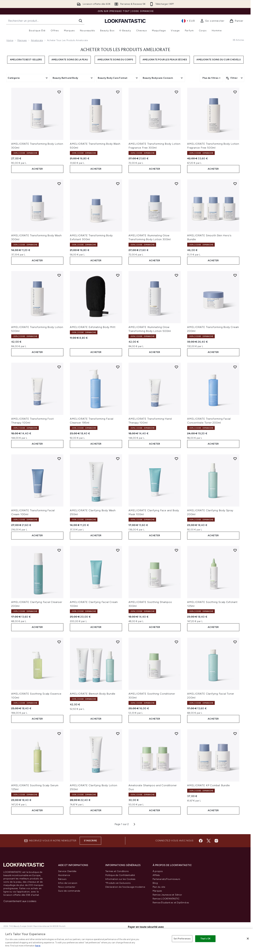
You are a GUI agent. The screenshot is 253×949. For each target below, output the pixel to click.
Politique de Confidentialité (120, 875)
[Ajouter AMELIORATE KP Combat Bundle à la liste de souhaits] (235, 733)
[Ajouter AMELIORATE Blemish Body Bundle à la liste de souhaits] (118, 642)
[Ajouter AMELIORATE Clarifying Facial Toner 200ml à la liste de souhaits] (235, 642)
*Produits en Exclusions (118, 883)
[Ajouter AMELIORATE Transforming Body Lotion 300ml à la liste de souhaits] (59, 92)
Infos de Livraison (67, 883)
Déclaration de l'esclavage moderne (125, 887)
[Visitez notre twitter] (208, 841)
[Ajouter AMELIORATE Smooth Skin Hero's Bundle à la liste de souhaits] (235, 184)
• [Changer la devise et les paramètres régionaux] (188, 21)
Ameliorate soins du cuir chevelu (218, 59)
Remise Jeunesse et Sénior (167, 894)
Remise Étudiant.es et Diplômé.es (171, 902)
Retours (62, 879)
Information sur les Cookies (120, 879)
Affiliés (156, 875)
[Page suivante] (134, 824)
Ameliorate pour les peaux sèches (165, 59)
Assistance (64, 875)
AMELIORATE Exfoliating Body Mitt (93, 327)
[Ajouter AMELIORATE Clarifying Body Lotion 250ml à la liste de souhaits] (118, 733)
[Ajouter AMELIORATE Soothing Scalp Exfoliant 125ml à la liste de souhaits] (235, 550)
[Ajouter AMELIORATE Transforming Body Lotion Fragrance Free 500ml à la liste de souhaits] (235, 92)
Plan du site (159, 887)
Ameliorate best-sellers (26, 59)
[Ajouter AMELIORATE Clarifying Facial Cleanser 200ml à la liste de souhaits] (59, 550)
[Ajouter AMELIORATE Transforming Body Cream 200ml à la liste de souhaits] (235, 275)
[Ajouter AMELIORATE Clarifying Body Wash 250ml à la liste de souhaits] (118, 459)
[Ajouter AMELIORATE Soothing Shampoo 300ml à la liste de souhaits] (176, 550)
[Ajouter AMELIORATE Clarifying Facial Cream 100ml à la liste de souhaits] (118, 550)
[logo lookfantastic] (125, 21)
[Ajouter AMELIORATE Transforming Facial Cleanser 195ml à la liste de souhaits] (118, 367)
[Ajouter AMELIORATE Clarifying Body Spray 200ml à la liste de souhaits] (235, 459)
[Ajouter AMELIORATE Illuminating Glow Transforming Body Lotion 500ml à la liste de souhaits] (176, 275)
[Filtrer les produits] (234, 78)
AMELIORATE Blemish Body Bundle (92, 693)
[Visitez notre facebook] (201, 841)
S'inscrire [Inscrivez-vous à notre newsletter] (90, 840)
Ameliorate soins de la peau (69, 59)
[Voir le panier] (236, 21)
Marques (22, 40)
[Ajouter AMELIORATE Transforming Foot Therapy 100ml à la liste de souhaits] (59, 367)
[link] (212, 21)
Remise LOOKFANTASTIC (166, 898)
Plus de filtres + (211, 77)
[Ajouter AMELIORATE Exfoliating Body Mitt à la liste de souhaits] (118, 275)
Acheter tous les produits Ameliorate (125, 50)
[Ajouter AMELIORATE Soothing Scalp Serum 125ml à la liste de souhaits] (59, 733)
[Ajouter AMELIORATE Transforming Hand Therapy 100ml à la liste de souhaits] (176, 367)
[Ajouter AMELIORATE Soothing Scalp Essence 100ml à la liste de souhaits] (59, 642)
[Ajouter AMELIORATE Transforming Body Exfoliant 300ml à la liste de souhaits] (118, 184)
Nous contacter (66, 887)
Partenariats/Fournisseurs (166, 879)
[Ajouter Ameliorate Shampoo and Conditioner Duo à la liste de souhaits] (176, 733)
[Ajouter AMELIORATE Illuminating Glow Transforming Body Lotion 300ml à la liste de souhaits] (176, 184)
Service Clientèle (67, 871)
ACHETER (37, 168)
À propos (158, 871)
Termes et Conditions (117, 871)
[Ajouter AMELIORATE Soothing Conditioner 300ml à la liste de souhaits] (176, 642)
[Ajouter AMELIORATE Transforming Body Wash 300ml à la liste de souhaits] (59, 184)
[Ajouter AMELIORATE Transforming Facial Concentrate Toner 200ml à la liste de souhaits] (235, 367)
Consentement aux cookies (19, 901)
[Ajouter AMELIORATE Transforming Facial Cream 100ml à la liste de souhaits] (59, 459)
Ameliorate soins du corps (115, 59)
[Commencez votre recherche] (45, 20)
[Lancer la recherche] (80, 20)
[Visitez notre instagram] (216, 841)
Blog (155, 883)
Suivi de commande (69, 890)
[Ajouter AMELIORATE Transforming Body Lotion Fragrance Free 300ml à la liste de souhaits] (176, 92)
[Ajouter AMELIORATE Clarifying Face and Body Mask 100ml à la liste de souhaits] (176, 459)
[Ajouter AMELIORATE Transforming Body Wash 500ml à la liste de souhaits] (118, 92)
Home (10, 40)
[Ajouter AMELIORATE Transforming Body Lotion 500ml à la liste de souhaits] (59, 275)
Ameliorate (37, 40)
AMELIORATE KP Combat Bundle (208, 785)
